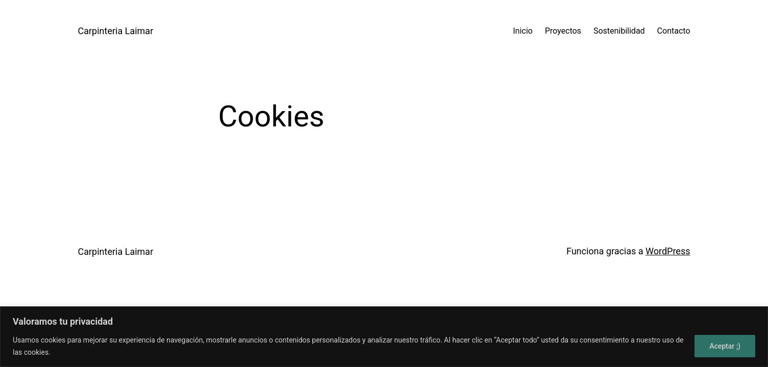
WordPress (668, 251)
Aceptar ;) (724, 346)
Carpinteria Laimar (116, 30)
